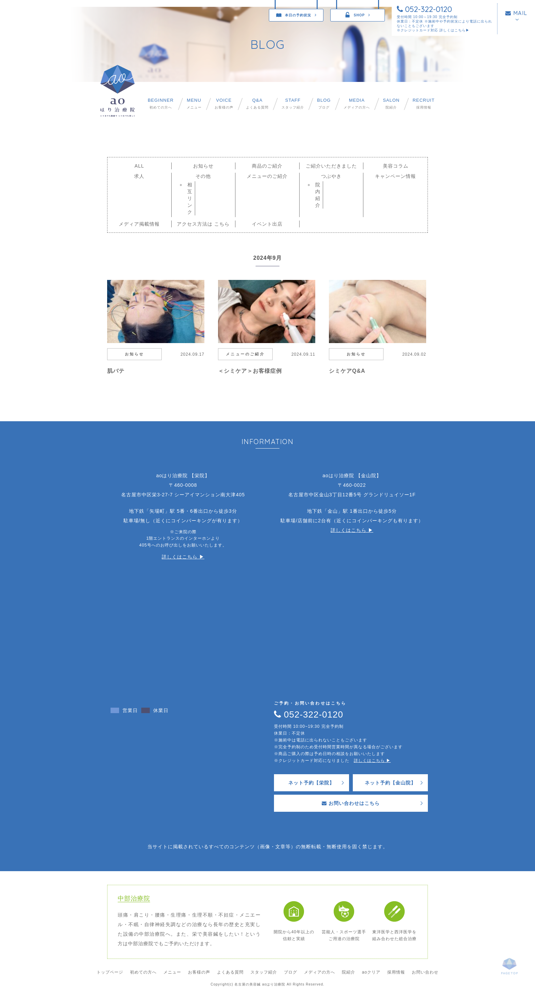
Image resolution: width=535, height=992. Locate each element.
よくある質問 (257, 103)
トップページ (110, 972)
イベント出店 (267, 224)
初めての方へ (161, 103)
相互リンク (189, 198)
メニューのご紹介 (267, 176)
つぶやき (331, 176)
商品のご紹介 (267, 166)
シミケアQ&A (347, 371)
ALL (139, 166)
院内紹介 (317, 195)
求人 (139, 176)
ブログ (324, 103)
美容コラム (395, 166)
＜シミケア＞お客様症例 (250, 371)
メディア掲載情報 (139, 224)
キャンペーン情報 (395, 176)
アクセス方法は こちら (203, 224)
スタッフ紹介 (292, 103)
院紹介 (391, 103)
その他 (203, 176)
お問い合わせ (425, 972)
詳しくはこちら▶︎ (454, 30)
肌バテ (116, 371)
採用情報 (424, 103)
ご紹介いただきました (331, 166)
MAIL (516, 13)
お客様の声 (224, 103)
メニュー (194, 103)
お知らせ (203, 166)
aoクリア (371, 972)
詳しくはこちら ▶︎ (183, 556)
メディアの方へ (357, 103)
